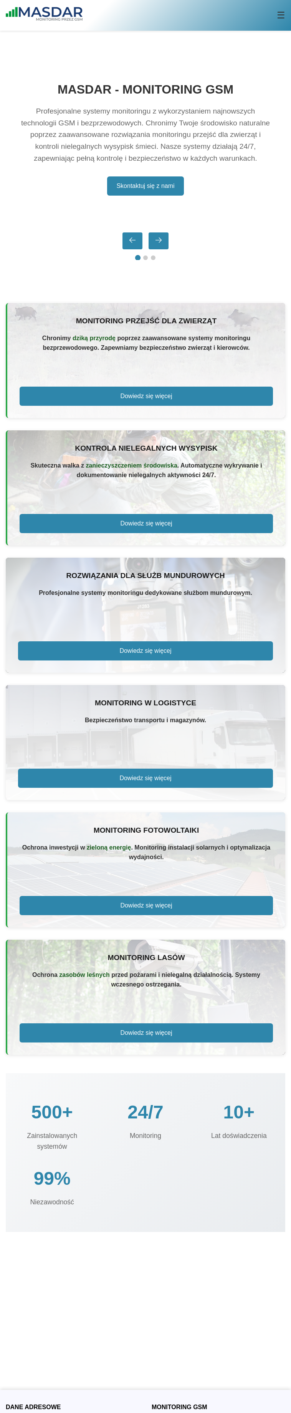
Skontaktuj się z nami (145, 186)
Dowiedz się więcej (146, 396)
